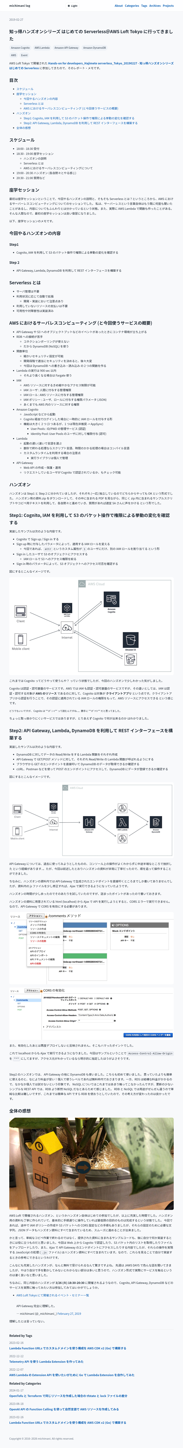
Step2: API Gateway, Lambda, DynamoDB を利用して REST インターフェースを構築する (81, 123)
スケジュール (24, 89)
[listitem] (91, 1348)
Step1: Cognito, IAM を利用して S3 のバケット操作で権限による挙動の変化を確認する (79, 118)
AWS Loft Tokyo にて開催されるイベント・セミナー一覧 (52, 1295)
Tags (144, 5)
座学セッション (26, 94)
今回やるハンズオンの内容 (41, 98)
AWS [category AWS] (13, 55)
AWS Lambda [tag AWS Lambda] (42, 47)
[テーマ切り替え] (72, 5)
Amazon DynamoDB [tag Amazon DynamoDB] (94, 47)
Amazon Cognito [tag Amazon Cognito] (20, 47)
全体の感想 (23, 128)
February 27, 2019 (69, 1313)
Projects (168, 5)
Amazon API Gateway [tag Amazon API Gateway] (66, 47)
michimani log (19, 5)
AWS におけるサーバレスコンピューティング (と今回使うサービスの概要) (71, 108)
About (119, 5)
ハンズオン (23, 113)
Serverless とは (34, 103)
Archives (155, 5)
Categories (132, 5)
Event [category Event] (24, 55)
